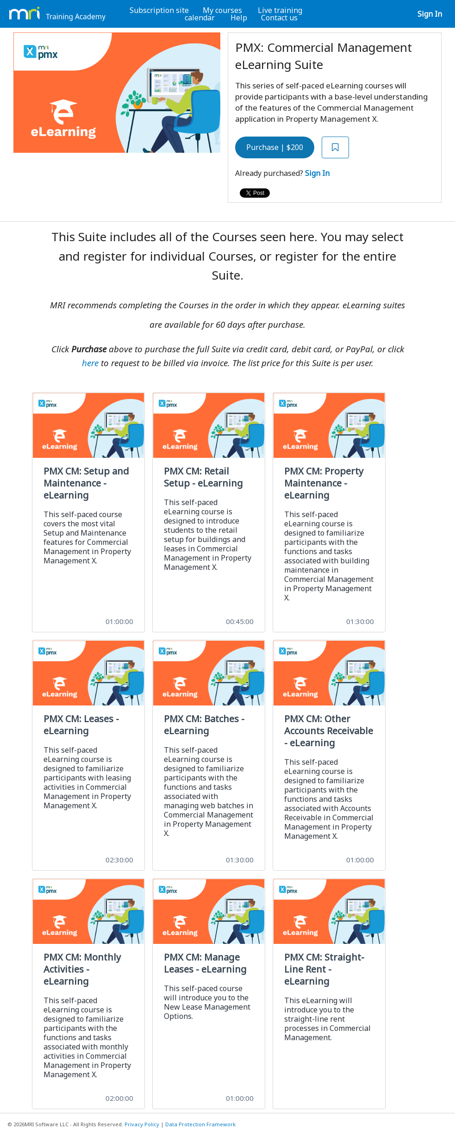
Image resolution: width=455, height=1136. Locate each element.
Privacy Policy (142, 1124)
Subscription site (159, 10)
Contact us (279, 17)
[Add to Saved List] (335, 147)
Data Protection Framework (200, 1124)
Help (239, 17)
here (90, 362)
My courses (222, 10)
